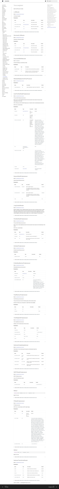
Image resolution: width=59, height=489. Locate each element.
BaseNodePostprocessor (20, 14)
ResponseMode (25, 168)
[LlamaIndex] (3, 1)
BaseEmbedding (25, 273)
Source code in (27, 31)
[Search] (52, 1)
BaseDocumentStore (25, 111)
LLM (23, 28)
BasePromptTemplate (26, 24)
